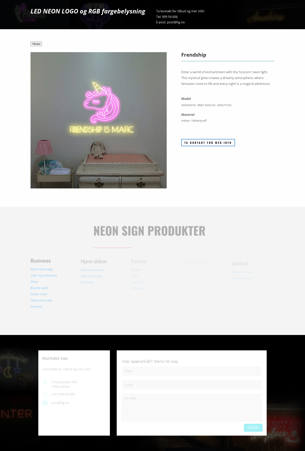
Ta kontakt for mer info (208, 143)
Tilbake (36, 44)
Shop (34, 278)
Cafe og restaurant (44, 271)
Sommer (37, 303)
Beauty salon (40, 284)
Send (253, 428)
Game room (39, 290)
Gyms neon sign (42, 265)
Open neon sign (41, 296)
